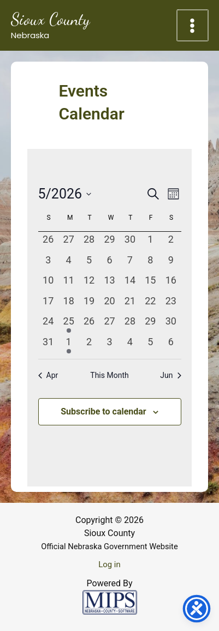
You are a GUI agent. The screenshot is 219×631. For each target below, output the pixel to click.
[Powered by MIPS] (109, 601)
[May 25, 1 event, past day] (68, 324)
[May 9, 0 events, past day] (171, 263)
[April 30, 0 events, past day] (130, 242)
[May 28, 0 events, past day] (130, 324)
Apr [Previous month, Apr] (48, 375)
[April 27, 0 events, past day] (68, 242)
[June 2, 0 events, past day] (89, 344)
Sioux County (50, 19)
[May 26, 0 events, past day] (89, 324)
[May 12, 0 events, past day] (89, 283)
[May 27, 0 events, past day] (109, 324)
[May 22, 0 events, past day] (150, 303)
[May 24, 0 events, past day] (48, 324)
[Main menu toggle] (193, 25)
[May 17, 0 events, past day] (48, 303)
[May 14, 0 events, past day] (130, 283)
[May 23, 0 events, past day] (171, 303)
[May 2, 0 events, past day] (171, 242)
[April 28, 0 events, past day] (89, 242)
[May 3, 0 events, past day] (48, 263)
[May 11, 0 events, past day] (68, 283)
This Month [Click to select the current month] (109, 375)
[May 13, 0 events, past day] (109, 283)
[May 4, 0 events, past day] (68, 263)
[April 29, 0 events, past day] (109, 242)
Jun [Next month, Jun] (170, 375)
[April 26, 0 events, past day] (48, 242)
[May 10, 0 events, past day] (48, 283)
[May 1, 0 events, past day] (150, 242)
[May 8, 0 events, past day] (150, 263)
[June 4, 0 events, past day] (130, 344)
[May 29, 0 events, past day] (150, 324)
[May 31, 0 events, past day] (48, 344)
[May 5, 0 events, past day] (89, 263)
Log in (109, 564)
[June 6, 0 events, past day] (171, 344)
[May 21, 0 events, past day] (130, 303)
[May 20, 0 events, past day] (109, 303)
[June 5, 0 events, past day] (150, 344)
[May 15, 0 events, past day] (150, 283)
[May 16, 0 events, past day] (171, 283)
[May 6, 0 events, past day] (109, 263)
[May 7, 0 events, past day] (130, 263)
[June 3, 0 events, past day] (109, 344)
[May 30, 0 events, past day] (171, 324)
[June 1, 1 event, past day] (68, 344)
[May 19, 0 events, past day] (89, 303)
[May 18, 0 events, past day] (68, 303)
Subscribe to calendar (103, 411)
